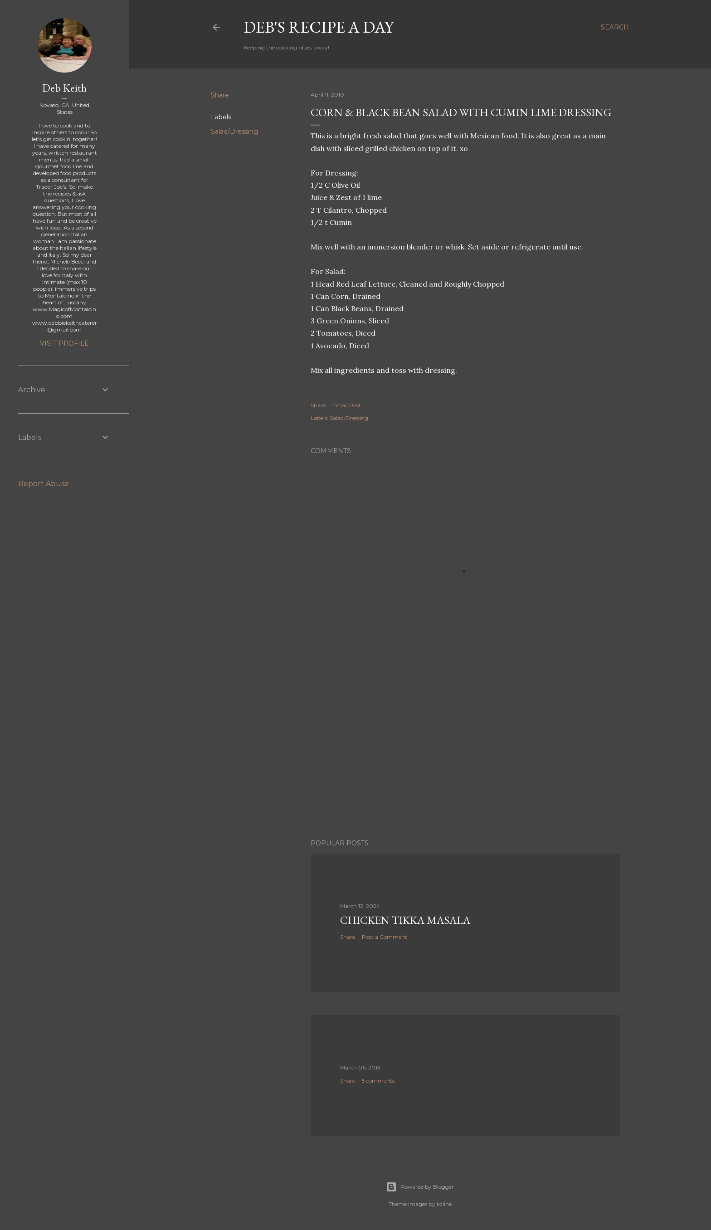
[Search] (615, 27)
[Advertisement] (465, 752)
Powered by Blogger (420, 1186)
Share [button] (220, 95)
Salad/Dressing (234, 131)
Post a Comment (384, 936)
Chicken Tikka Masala (405, 920)
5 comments (378, 1080)
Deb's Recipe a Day (318, 27)
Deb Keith (64, 88)
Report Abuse (43, 483)
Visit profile (64, 343)
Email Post (346, 405)
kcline (444, 1204)
